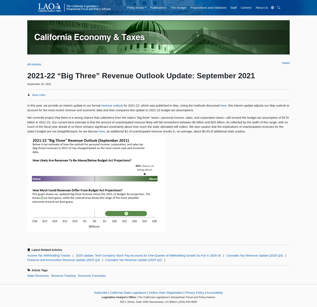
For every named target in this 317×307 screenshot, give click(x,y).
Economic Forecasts (92, 275)
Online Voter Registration (166, 292)
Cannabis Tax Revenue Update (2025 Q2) (133, 260)
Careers (246, 7)
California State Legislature (128, 292)
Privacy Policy (194, 292)
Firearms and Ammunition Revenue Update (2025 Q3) (63, 260)
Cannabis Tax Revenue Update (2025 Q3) (254, 255)
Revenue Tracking (63, 275)
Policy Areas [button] (135, 7)
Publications (158, 7)
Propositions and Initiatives (208, 7)
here (224, 105)
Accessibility (214, 292)
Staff (234, 7)
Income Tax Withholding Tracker (48, 255)
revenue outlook (112, 105)
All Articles (34, 64)
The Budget (179, 7)
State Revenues (38, 275)
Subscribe (101, 292)
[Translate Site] (273, 8)
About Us (262, 7)
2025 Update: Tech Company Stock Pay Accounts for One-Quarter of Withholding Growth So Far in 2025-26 (148, 255)
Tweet (286, 63)
